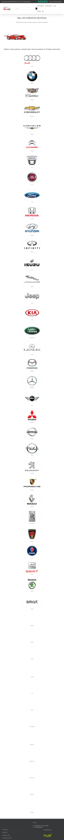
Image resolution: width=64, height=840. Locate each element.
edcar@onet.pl (39, 827)
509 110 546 (20, 1)
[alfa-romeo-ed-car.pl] (32, 764)
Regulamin (5, 832)
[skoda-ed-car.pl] (32, 578)
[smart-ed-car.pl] (32, 596)
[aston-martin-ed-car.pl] (32, 713)
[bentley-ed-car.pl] (32, 781)
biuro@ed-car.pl (27, 1)
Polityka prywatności (7, 837)
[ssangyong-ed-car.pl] (32, 748)
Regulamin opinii (6, 835)
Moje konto (5, 829)
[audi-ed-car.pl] (32, 53)
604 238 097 (13, 1)
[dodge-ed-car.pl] (32, 799)
